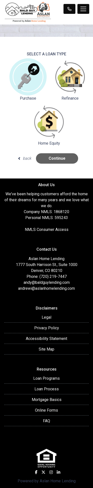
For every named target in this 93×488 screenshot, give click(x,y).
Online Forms (46, 410)
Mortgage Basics (47, 399)
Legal (46, 317)
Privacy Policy (46, 328)
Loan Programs (46, 378)
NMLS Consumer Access (46, 229)
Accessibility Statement (46, 338)
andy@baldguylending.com (47, 282)
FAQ (46, 421)
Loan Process (46, 389)
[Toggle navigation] (83, 9)
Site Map (46, 349)
